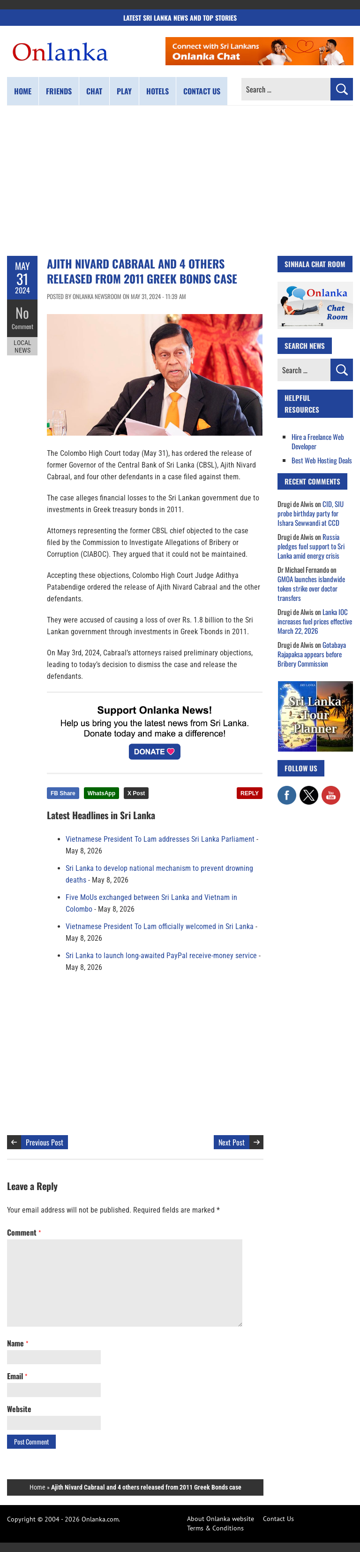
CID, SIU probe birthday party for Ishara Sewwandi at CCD (311, 513)
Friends (59, 91)
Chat (94, 91)
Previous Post (44, 1142)
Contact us (201, 91)
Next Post (231, 1142)
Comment (22, 326)
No (22, 312)
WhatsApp (101, 793)
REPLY (249, 793)
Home (22, 91)
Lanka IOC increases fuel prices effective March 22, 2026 (315, 621)
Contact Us (278, 1518)
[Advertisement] (180, 180)
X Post (136, 793)
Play (124, 91)
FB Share (63, 793)
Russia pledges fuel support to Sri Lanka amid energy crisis (311, 546)
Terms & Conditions (215, 1528)
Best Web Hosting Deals (322, 460)
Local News (22, 346)
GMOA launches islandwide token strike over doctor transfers (311, 588)
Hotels (157, 91)
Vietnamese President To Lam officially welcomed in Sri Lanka (160, 926)
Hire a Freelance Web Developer (318, 441)
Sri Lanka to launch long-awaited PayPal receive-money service (161, 955)
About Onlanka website (220, 1518)
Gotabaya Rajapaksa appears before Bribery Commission (312, 653)
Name (17, 1343)
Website (19, 1408)
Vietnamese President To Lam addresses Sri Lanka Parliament (160, 839)
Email (17, 1376)
